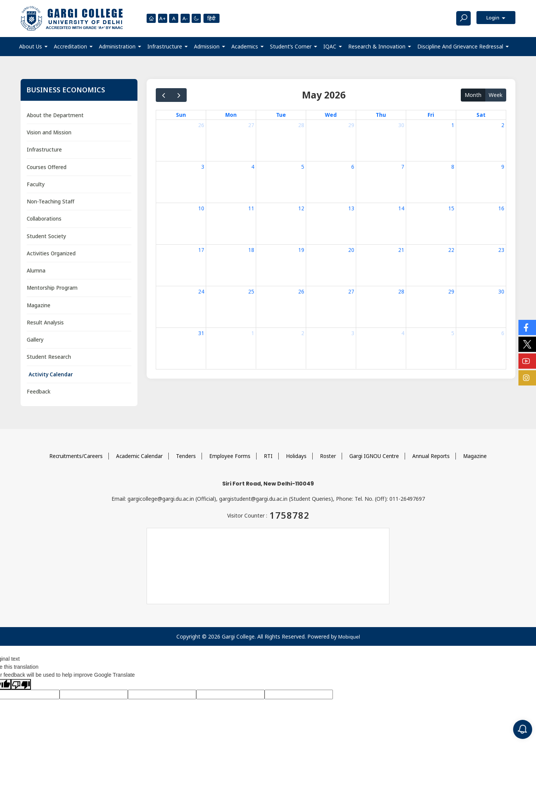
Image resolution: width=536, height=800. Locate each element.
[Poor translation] (21, 689)
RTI (268, 460)
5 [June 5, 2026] (452, 333)
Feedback (39, 396)
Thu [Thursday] (381, 114)
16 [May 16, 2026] (501, 208)
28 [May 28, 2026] (401, 291)
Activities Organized (53, 255)
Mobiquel (348, 641)
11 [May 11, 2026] (251, 208)
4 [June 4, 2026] (402, 333)
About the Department (56, 115)
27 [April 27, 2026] (251, 125)
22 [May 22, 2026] (451, 249)
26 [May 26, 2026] (301, 291)
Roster (328, 460)
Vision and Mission (51, 132)
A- (186, 18)
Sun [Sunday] (181, 114)
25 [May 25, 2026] (251, 291)
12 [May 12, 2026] (301, 208)
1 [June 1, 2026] (252, 333)
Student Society (47, 238)
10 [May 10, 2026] (201, 208)
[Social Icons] (527, 327)
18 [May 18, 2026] (251, 249)
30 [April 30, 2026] (401, 125)
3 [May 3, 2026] (202, 166)
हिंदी (214, 18)
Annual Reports (433, 460)
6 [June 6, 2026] (502, 333)
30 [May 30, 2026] (501, 291)
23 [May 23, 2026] (501, 249)
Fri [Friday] (431, 114)
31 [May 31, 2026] (201, 333)
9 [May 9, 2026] (502, 166)
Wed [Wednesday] (331, 114)
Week (495, 94)
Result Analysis (46, 325)
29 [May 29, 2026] (451, 291)
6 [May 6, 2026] (352, 166)
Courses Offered (48, 167)
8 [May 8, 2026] (452, 166)
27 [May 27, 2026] (351, 291)
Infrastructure (45, 150)
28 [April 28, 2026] (301, 125)
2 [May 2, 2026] (502, 125)
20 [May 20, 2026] (351, 249)
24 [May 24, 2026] (201, 291)
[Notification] (522, 729)
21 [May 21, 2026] (401, 249)
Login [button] (491, 18)
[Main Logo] (72, 18)
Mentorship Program (54, 290)
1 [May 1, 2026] (452, 125)
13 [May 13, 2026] (351, 208)
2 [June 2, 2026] (302, 333)
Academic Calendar (138, 460)
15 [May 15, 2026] (451, 208)
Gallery (36, 343)
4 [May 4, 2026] (252, 166)
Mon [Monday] (231, 114)
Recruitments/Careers (74, 460)
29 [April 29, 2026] (351, 125)
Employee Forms (229, 460)
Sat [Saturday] (481, 114)
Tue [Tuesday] (281, 114)
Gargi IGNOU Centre (375, 460)
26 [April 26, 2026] (201, 125)
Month (473, 94)
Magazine (40, 308)
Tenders (185, 460)
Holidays (296, 460)
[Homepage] (151, 18)
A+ (163, 18)
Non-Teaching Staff (52, 202)
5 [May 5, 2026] (302, 166)
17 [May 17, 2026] (201, 249)
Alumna (37, 273)
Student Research (50, 361)
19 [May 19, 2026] (301, 249)
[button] (33, 46)
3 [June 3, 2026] (352, 333)
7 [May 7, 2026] (402, 166)
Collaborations (46, 220)
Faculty (36, 185)
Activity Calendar (52, 378)
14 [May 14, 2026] (401, 208)
